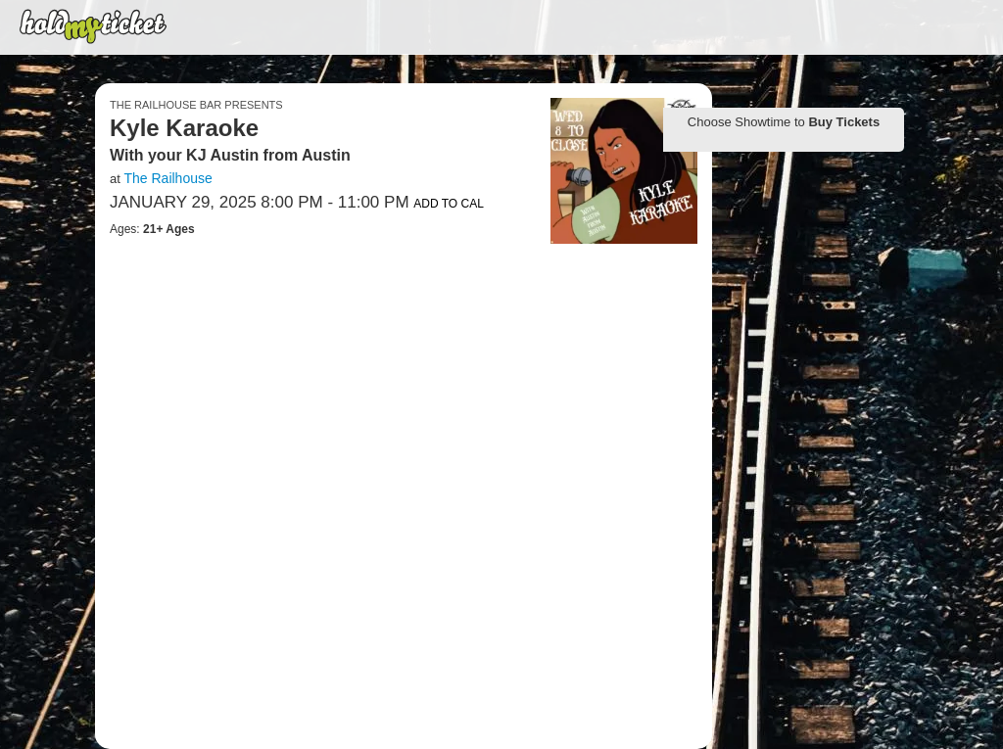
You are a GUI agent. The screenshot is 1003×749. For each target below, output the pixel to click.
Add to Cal (448, 204)
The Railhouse (167, 178)
